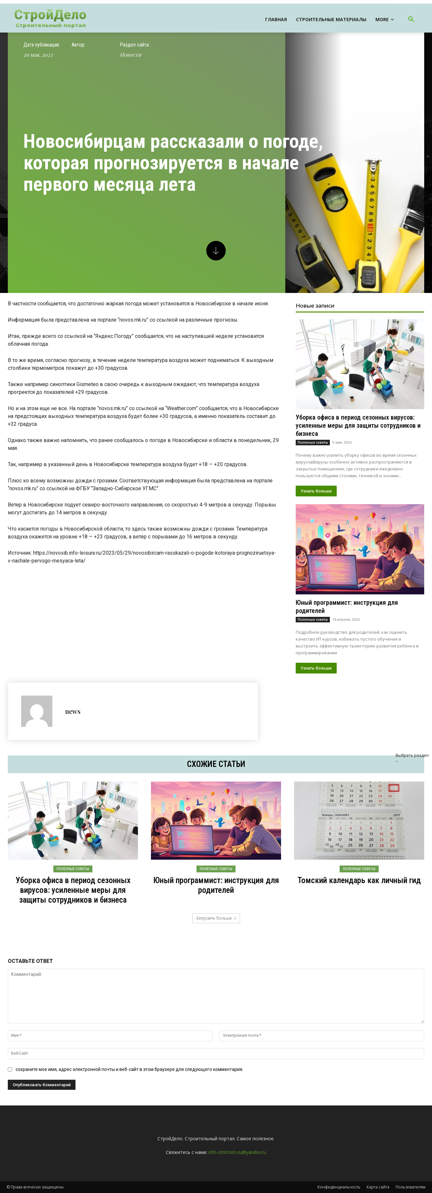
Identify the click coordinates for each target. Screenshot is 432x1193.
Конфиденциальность (338, 1187)
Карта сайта (378, 1187)
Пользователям (410, 1187)
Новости (130, 54)
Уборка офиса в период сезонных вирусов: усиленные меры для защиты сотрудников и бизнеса (358, 425)
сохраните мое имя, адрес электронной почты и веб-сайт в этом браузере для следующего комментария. (129, 1069)
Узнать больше (316, 491)
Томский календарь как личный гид (359, 880)
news (72, 711)
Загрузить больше (216, 918)
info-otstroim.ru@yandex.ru (237, 1152)
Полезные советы (313, 442)
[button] (411, 20)
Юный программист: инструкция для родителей (216, 885)
